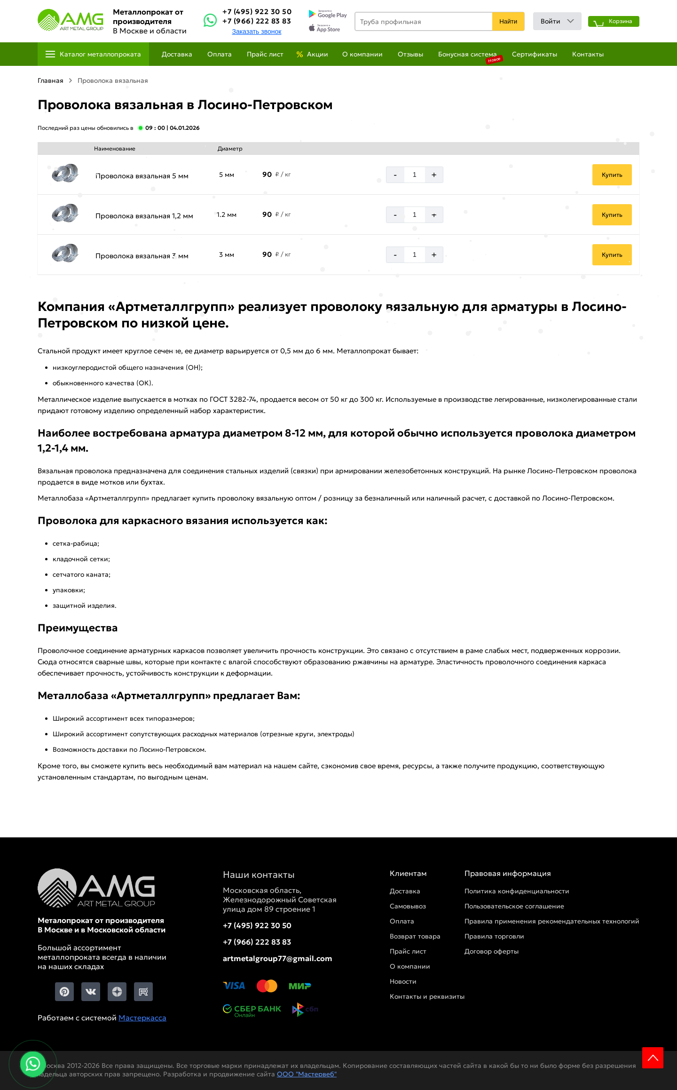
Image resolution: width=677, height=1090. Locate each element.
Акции (317, 54)
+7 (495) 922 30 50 (256, 11)
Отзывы (410, 54)
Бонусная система (467, 54)
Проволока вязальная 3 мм (142, 255)
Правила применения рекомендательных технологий (551, 921)
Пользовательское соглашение (514, 906)
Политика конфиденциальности (516, 891)
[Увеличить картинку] (65, 174)
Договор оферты (491, 951)
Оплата (219, 54)
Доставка (177, 54)
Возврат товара (415, 936)
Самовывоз (408, 906)
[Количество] (414, 175)
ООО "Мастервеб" (307, 1074)
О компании (362, 54)
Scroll (652, 1057)
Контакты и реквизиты (427, 996)
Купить (612, 175)
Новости (403, 981)
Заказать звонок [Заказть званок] (256, 31)
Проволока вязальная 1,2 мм (144, 215)
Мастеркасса (142, 1017)
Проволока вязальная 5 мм (142, 175)
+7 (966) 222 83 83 (256, 20)
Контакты (588, 54)
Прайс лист (265, 54)
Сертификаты (534, 54)
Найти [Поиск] (508, 21)
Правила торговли (494, 936)
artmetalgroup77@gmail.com (277, 958)
